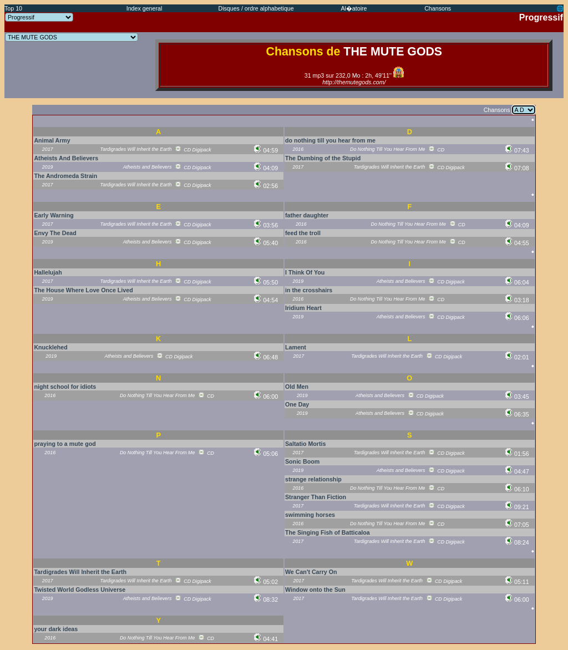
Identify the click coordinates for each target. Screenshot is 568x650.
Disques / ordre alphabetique (255, 8)
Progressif (541, 17)
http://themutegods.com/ (354, 82)
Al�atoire (354, 8)
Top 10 (13, 8)
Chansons (437, 8)
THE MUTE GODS (392, 51)
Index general (144, 8)
